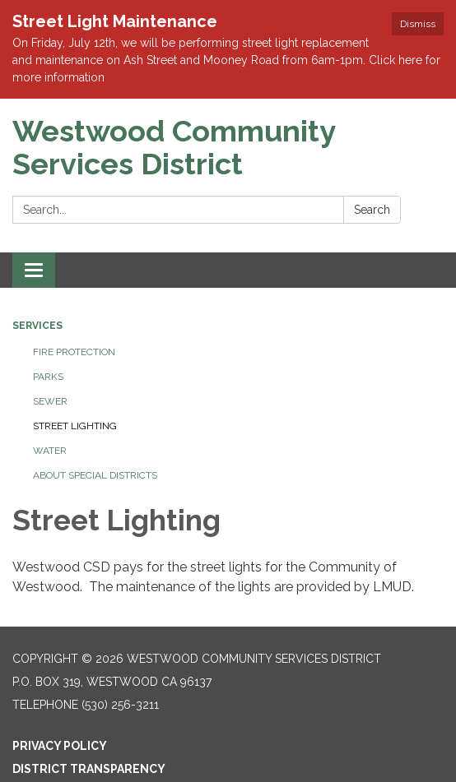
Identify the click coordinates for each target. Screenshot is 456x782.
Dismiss (417, 24)
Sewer (50, 401)
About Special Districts (95, 475)
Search (372, 209)
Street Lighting (75, 426)
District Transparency (88, 768)
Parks (48, 376)
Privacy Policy (59, 745)
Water (50, 450)
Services (37, 325)
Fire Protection (74, 352)
